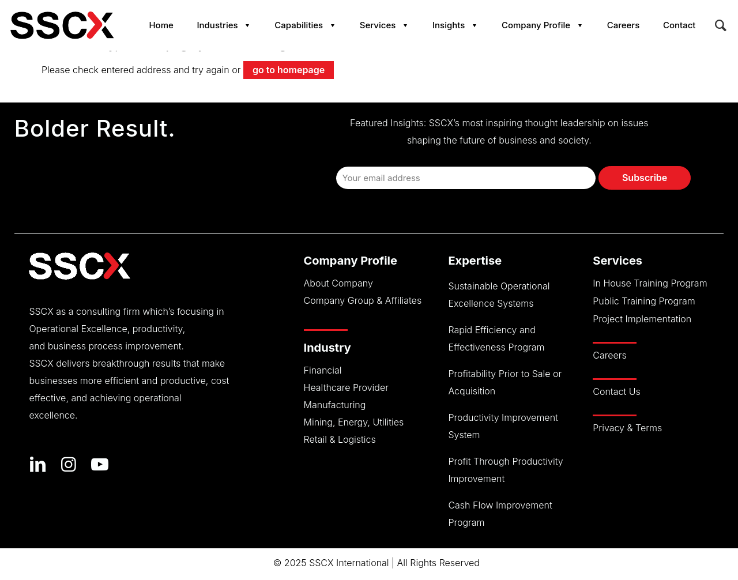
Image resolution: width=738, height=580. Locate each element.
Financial (323, 370)
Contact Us (616, 391)
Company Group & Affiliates (363, 300)
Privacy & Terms (627, 428)
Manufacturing (335, 404)
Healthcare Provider (346, 387)
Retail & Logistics (340, 439)
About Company (338, 283)
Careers (609, 355)
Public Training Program (644, 301)
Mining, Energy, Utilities (354, 422)
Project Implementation (642, 319)
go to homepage (289, 70)
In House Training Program (650, 283)
